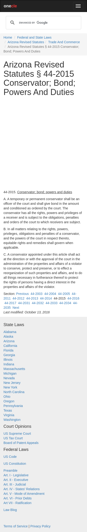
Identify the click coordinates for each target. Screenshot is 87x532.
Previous (22, 294)
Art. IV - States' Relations (21, 489)
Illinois (8, 359)
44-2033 (51, 303)
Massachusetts (14, 369)
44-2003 (36, 294)
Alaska (8, 336)
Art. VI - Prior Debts (17, 498)
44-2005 (64, 294)
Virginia (8, 415)
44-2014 (46, 298)
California (10, 346)
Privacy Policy (40, 526)
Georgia (9, 355)
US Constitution (14, 463)
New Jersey (11, 383)
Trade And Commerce (64, 42)
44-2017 (10, 303)
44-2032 (38, 303)
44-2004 (50, 294)
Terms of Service (15, 526)
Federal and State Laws (34, 37)
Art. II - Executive (15, 480)
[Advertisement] (43, 143)
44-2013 (32, 298)
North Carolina (13, 392)
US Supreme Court (17, 433)
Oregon (8, 401)
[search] (43, 22)
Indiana (8, 364)
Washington (11, 420)
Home (7, 37)
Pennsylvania (13, 406)
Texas (7, 410)
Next (16, 307)
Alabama (9, 332)
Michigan (9, 373)
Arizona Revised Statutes (26, 42)
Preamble (10, 470)
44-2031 (24, 303)
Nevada (9, 378)
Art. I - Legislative (16, 475)
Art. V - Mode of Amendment (24, 493)
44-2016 (73, 298)
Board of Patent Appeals (21, 443)
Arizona (8, 341)
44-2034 (65, 303)
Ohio (6, 396)
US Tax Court (13, 438)
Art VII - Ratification (17, 503)
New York (10, 387)
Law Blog (10, 510)
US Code (10, 457)
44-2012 (18, 298)
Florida (8, 350)
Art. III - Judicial (14, 484)
